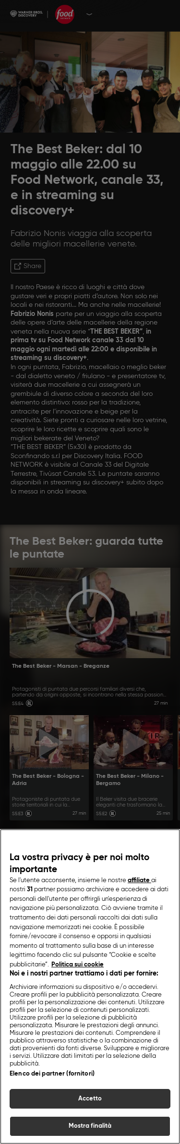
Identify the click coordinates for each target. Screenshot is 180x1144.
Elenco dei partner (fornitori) (52, 1075)
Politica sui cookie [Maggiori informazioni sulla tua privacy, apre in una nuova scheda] (77, 966)
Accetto (90, 1100)
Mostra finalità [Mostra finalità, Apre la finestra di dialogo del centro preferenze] (90, 1127)
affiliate (139, 881)
